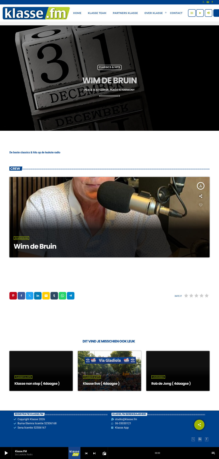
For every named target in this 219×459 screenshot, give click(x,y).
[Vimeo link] (36, 13)
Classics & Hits (109, 67)
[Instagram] (208, 2)
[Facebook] (212, 2)
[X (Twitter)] (203, 2)
